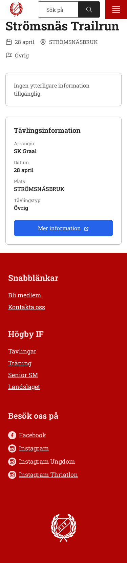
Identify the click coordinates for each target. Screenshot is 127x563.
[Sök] (58, 9)
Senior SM (23, 375)
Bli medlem (24, 295)
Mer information (63, 227)
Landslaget (24, 387)
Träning (19, 363)
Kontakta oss (26, 307)
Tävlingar (22, 351)
